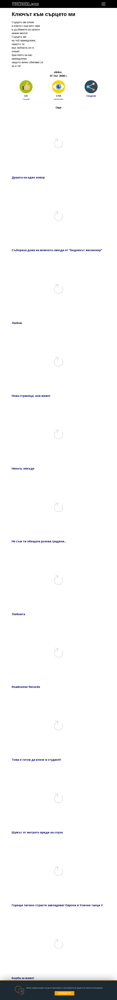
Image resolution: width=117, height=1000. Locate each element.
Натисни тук (64, 993)
